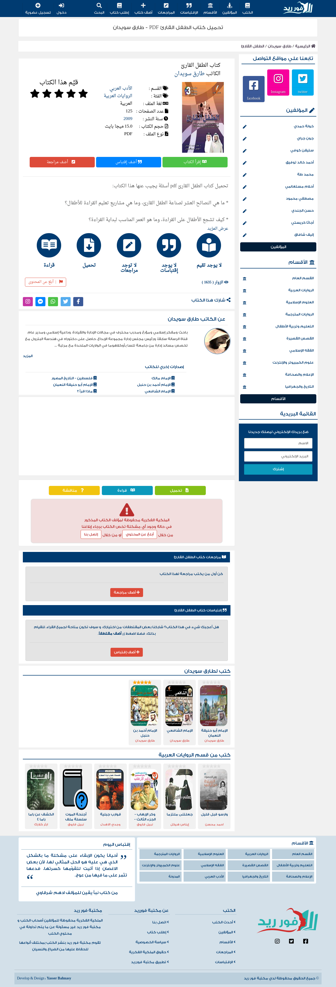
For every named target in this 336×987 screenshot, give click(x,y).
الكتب (247, 9)
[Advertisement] (126, 436)
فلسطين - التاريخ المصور (74, 378)
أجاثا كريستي (278, 223)
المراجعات (166, 9)
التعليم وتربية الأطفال (278, 327)
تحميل (180, 490)
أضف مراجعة (62, 162)
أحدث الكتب (223, 922)
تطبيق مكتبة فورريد (150, 962)
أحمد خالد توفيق (278, 163)
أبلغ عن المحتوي (140, 534)
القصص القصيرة (278, 339)
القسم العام (278, 278)
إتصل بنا (91, 534)
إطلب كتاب (119, 9)
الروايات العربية (118, 96)
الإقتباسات (189, 9)
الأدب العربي (120, 88)
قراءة (127, 490)
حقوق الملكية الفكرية (149, 952)
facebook (253, 98)
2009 (127, 118)
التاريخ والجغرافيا (278, 387)
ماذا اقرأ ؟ (87, 391)
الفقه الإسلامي (278, 351)
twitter (303, 92)
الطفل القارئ (252, 46)
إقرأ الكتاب (195, 162)
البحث (99, 9)
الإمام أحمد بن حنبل (156, 384)
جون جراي (278, 138)
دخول (61, 9)
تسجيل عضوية (38, 9)
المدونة (174, 876)
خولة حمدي (278, 126)
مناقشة (74, 490)
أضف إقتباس (129, 162)
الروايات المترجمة (278, 315)
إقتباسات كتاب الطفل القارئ (200, 610)
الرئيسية (305, 46)
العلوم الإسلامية (278, 302)
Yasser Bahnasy (59, 978)
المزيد (28, 356)
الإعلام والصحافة (278, 375)
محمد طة (278, 175)
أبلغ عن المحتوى (45, 282)
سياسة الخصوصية (152, 942)
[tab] (207, 250)
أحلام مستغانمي (278, 187)
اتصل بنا (160, 922)
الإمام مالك (163, 378)
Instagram (278, 92)
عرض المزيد (217, 229)
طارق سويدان (279, 46)
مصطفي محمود (278, 199)
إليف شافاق (278, 235)
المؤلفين (229, 9)
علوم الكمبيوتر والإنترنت (278, 363)
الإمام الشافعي (160, 391)
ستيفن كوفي (278, 151)
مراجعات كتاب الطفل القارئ (200, 557)
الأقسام (210, 9)
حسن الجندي (278, 211)
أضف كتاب (143, 9)
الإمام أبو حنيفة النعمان (75, 384)
